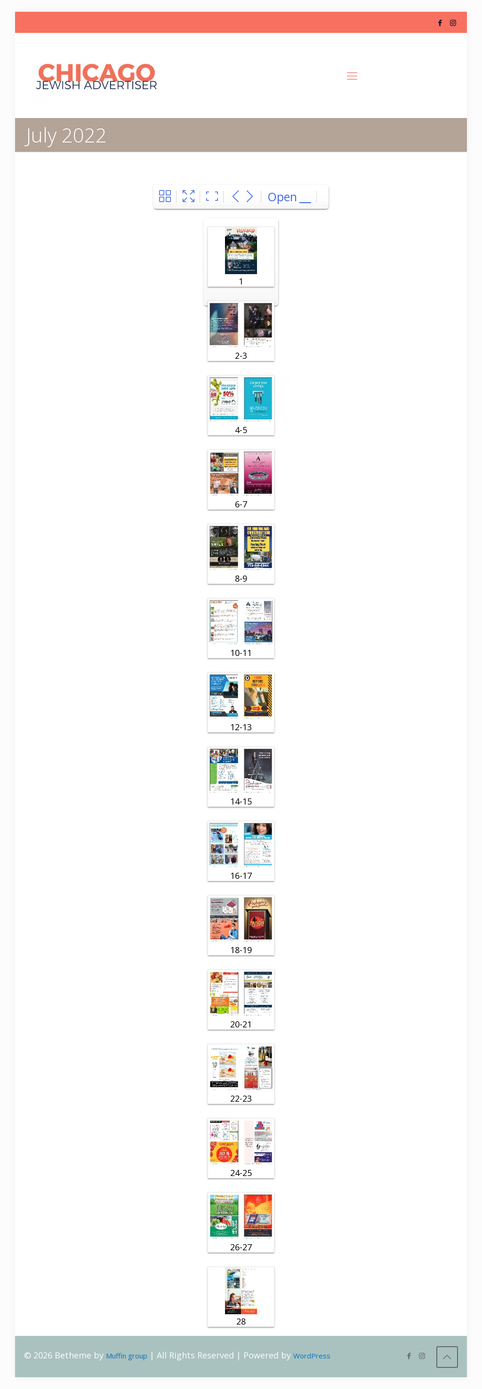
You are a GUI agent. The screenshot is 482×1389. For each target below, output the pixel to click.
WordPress (311, 1355)
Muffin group (126, 1355)
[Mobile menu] (352, 75)
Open (282, 197)
